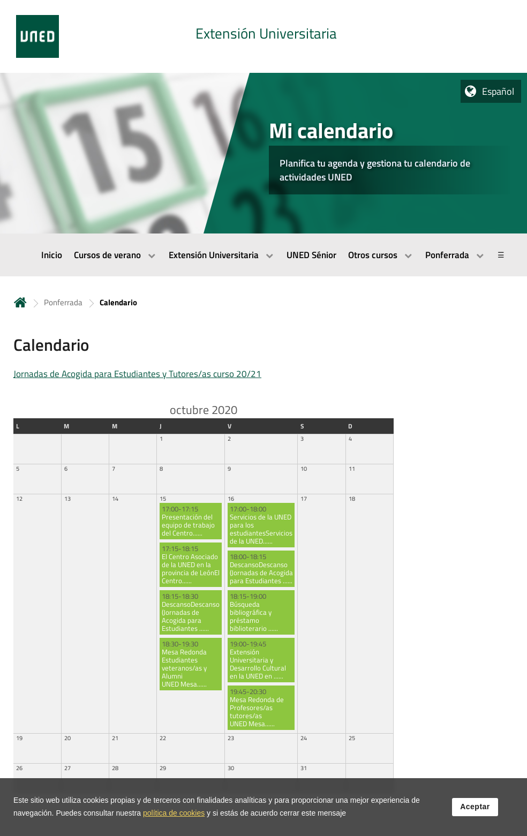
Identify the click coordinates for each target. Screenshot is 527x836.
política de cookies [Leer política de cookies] (174, 813)
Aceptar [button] (475, 807)
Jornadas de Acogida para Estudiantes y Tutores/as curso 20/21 (137, 374)
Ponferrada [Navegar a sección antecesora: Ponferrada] (63, 302)
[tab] (263, 36)
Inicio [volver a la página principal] (20, 302)
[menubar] (263, 255)
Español (498, 91)
